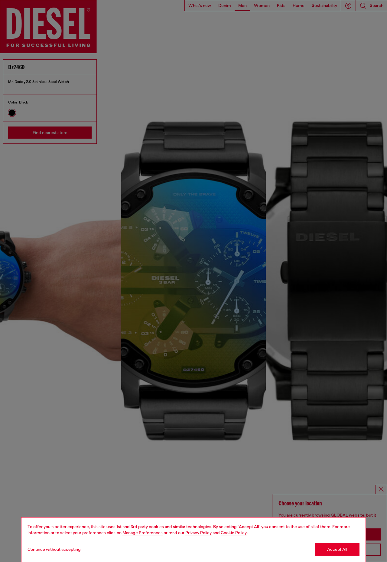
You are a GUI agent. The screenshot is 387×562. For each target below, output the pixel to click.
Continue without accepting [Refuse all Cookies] (54, 549)
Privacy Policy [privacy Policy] (198, 532)
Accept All (337, 549)
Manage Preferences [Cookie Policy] (142, 532)
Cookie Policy (234, 532)
